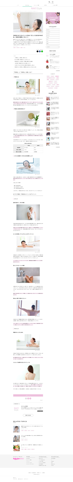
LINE (52, 462)
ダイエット (18, 47)
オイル (29, 430)
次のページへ (28, 395)
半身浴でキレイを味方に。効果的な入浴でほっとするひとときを (25, 67)
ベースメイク (48, 31)
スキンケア (48, 29)
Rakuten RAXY (17, 2)
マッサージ (32, 430)
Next (41, 400)
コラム (47, 41)
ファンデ (52, 86)
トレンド (57, 79)
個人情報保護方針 (34, 472)
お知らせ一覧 (40, 458)
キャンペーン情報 (36, 5)
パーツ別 (54, 84)
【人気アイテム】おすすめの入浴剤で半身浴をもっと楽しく (25, 65)
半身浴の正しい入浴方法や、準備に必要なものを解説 (23, 61)
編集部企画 (57, 76)
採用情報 (43, 472)
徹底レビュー (51, 81)
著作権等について (39, 472)
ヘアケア (47, 37)
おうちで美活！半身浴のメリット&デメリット (22, 59)
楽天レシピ (33, 449)
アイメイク (47, 33)
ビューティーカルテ (29, 462)
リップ (55, 81)
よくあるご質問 (55, 5)
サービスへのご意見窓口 (42, 462)
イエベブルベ (48, 84)
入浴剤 (21, 47)
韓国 (47, 79)
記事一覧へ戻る (28, 415)
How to (14, 47)
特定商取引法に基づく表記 (42, 465)
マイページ (27, 461)
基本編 (25, 449)
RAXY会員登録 (53, 458)
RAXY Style (27, 5)
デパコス (48, 86)
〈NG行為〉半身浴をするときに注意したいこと (23, 63)
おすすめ (26, 430)
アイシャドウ (52, 79)
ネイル (47, 39)
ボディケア (17, 46)
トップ (18, 5)
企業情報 (29, 472)
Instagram (52, 461)
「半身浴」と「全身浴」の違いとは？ (21, 57)
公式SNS (45, 5)
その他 (47, 43)
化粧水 (58, 84)
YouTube (52, 465)
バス (24, 47)
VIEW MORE (58, 70)
